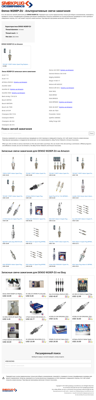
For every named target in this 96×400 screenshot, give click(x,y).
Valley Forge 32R (54, 121)
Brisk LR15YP (6, 110)
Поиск (91, 133)
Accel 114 (5, 75)
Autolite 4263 (6, 86)
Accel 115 (5, 79)
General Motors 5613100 (57, 73)
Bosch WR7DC (7, 100)
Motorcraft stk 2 (54, 88)
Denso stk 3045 (54, 70)
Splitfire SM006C (54, 118)
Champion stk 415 (8, 125)
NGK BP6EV (53, 95)
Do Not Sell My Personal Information (84, 395)
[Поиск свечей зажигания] (45, 133)
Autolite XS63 (6, 93)
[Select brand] (48, 361)
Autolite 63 (6, 89)
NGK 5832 (52, 91)
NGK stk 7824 (53, 110)
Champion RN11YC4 (9, 114)
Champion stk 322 (8, 121)
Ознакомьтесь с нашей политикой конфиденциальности (79, 393)
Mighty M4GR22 (54, 77)
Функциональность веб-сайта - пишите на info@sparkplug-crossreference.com (73, 391)
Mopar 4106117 (54, 81)
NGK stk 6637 (53, 107)
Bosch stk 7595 (7, 107)
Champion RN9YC (8, 118)
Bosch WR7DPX (7, 103)
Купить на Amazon (20, 82)
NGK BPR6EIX (53, 102)
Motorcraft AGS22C (55, 84)
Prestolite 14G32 (54, 114)
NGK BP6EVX (53, 98)
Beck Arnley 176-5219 (9, 96)
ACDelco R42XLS (7, 82)
